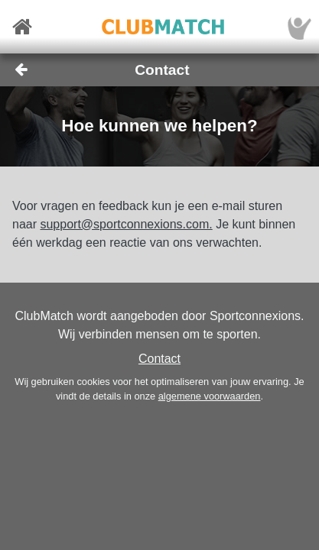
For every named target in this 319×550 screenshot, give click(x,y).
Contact (159, 358)
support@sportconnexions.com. (126, 224)
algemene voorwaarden (209, 396)
